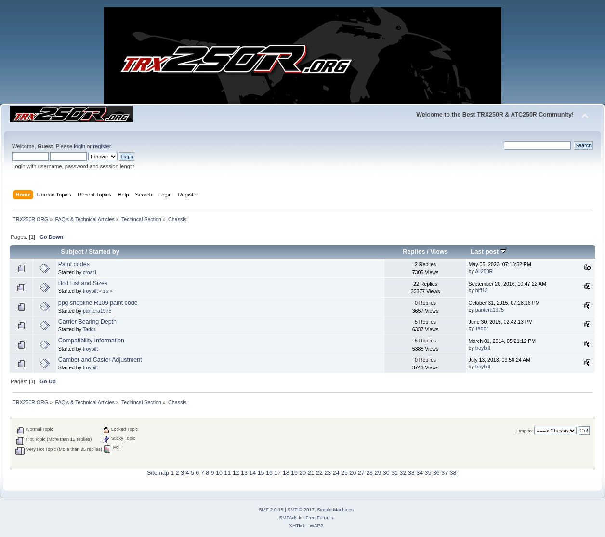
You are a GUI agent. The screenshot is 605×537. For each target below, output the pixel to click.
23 (327, 473)
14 (252, 473)
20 (302, 473)
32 (403, 473)
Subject (72, 251)
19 (294, 473)
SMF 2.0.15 (271, 509)
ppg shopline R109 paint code (98, 303)
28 (369, 473)
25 (344, 473)
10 (219, 473)
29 (377, 473)
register (102, 146)
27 (361, 473)
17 (277, 473)
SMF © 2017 (301, 509)
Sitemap (158, 473)
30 (386, 473)
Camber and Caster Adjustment (100, 359)
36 (436, 473)
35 (428, 473)
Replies (414, 251)
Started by (104, 251)
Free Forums (319, 517)
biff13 (481, 290)
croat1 (90, 272)
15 (261, 473)
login (79, 146)
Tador (89, 329)
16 (269, 473)
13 (244, 473)
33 (411, 473)
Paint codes (74, 264)
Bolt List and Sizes (83, 283)
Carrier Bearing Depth (87, 321)
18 (286, 473)
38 (453, 473)
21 (311, 473)
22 (319, 473)
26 (352, 473)
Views (439, 251)
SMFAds (288, 517)
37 (444, 473)
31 (394, 473)
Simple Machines (335, 509)
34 (419, 473)
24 (336, 473)
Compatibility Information (91, 340)
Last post (488, 251)
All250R (484, 271)
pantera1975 (97, 311)
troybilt (90, 291)
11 (227, 473)
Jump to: (524, 430)
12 (236, 473)
